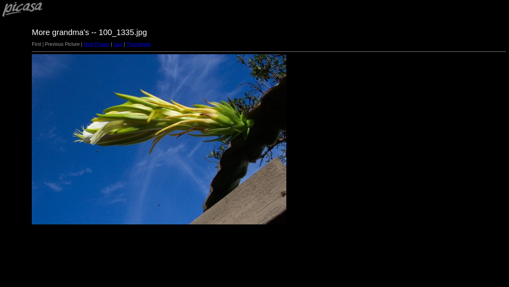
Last (117, 44)
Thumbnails (138, 44)
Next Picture (96, 44)
